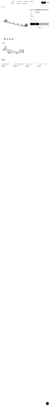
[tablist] (25, 43)
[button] (5, 39)
